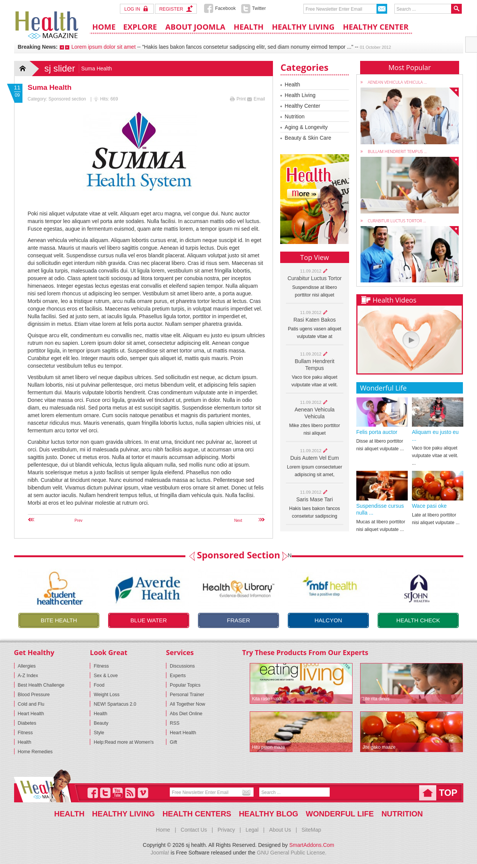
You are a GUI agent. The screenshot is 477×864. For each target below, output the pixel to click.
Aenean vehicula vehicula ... (397, 82)
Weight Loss (107, 694)
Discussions (182, 666)
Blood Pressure (34, 694)
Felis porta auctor (376, 432)
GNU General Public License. (292, 853)
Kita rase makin (267, 698)
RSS (174, 723)
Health (292, 84)
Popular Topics (185, 685)
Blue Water (149, 620)
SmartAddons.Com (311, 845)
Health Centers (197, 814)
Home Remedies (35, 751)
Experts (178, 675)
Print (238, 99)
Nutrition (295, 116)
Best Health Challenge (41, 685)
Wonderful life (340, 814)
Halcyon (328, 620)
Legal (252, 830)
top (448, 792)
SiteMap (311, 830)
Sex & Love (106, 675)
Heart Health (31, 713)
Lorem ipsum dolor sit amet (103, 47)
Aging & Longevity (306, 127)
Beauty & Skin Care (308, 138)
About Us (280, 830)
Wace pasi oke (429, 506)
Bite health (59, 620)
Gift (173, 742)
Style (99, 732)
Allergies (27, 666)
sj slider (60, 68)
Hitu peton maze (268, 747)
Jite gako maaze (379, 747)
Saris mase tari (314, 499)
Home (27, 68)
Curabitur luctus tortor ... (397, 220)
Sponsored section (67, 99)
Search (456, 9)
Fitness (25, 732)
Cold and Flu (31, 704)
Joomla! (159, 853)
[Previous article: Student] (66, 521)
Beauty (101, 723)
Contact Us (194, 830)
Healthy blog (268, 814)
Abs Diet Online (186, 713)
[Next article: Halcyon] (226, 521)
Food (99, 685)
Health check (418, 620)
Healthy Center (302, 106)
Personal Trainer (187, 694)
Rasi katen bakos (315, 320)
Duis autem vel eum (314, 458)
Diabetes (27, 723)
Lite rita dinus (375, 698)
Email (256, 99)
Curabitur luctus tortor (314, 278)
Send (381, 9)
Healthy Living (123, 814)
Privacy (226, 830)
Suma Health (50, 87)
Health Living (300, 95)
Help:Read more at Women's (123, 742)
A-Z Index (28, 675)
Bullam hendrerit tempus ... (397, 151)
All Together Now (187, 704)
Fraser (238, 620)
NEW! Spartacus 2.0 (115, 704)
